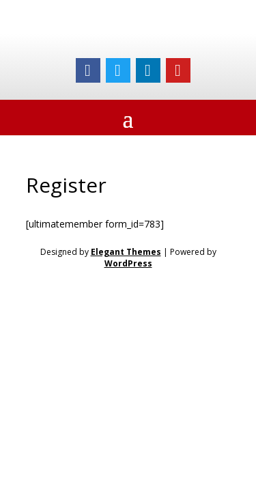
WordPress (128, 263)
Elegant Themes (126, 252)
